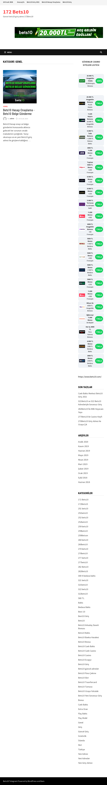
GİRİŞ (99, 80)
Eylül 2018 (82, 477)
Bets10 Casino (84, 655)
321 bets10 (83, 580)
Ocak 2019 (83, 473)
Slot (80, 745)
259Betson (83, 535)
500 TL (81, 598)
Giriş (80, 727)
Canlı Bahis (83, 704)
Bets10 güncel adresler (88, 668)
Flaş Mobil (82, 718)
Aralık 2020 (83, 441)
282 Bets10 (83, 566)
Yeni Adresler (84, 758)
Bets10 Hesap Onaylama (51, 2)
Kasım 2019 (83, 446)
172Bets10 (83, 504)
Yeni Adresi (83, 754)
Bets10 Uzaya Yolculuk (88, 691)
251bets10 (83, 513)
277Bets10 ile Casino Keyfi (90, 416)
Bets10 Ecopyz (84, 659)
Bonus (81, 700)
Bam (42, 781)
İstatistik (82, 736)
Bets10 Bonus (84, 641)
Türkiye (81, 749)
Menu (8, 52)
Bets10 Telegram (10, 781)
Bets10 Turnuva (85, 686)
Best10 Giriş (83, 616)
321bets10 (83, 584)
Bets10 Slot (83, 677)
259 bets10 (83, 526)
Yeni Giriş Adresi (85, 762)
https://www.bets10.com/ (89, 376)
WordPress (32, 781)
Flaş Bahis (82, 713)
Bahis (80, 602)
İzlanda (81, 740)
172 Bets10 (16, 11)
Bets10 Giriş (67, 2)
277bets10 (83, 562)
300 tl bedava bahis (86, 575)
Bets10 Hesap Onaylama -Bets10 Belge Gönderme (18, 112)
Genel (5, 106)
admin (12, 119)
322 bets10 (83, 589)
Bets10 (81, 620)
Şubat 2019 (83, 468)
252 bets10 (83, 517)
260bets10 (83, 544)
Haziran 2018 (84, 482)
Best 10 (81, 611)
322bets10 (83, 593)
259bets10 (83, 531)
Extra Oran (83, 709)
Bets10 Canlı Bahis (86, 646)
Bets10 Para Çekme (87, 673)
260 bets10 (83, 540)
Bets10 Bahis (84, 632)
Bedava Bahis (84, 607)
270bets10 (83, 553)
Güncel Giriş (83, 731)
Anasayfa (20, 2)
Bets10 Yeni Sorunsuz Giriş (90, 695)
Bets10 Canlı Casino (87, 650)
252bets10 (83, 522)
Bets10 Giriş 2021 (33, 2)
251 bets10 (83, 508)
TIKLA (99, 103)
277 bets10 (83, 557)
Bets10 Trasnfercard (87, 682)
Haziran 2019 (84, 450)
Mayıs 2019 (83, 455)
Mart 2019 (82, 464)
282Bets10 (83, 571)
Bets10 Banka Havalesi (88, 637)
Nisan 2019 (83, 459)
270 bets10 (83, 548)
